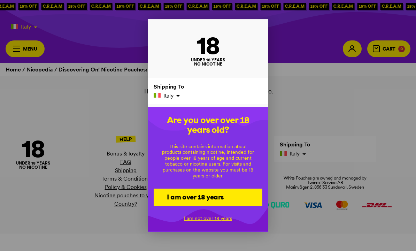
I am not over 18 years (208, 218)
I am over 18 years (195, 196)
